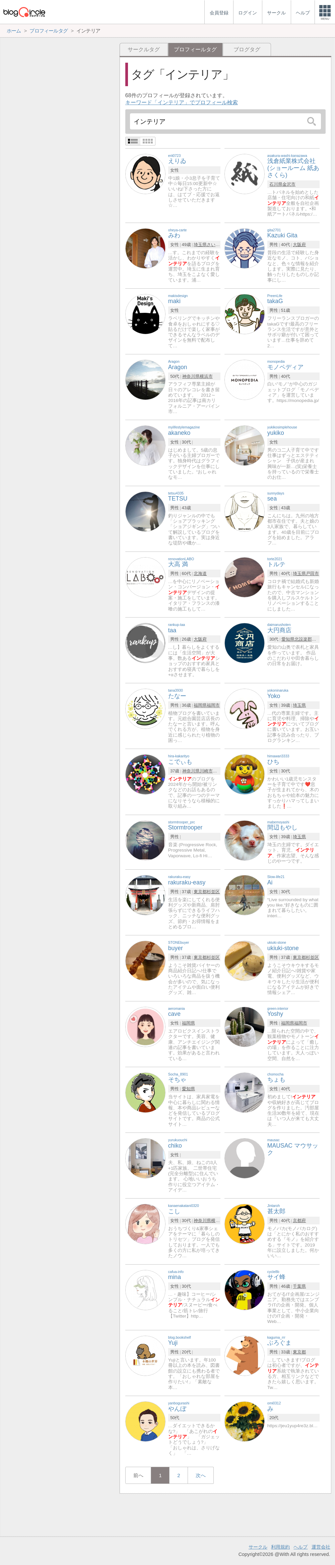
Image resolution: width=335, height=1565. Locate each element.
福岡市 (213, 705)
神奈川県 (191, 376)
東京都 (200, 891)
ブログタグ (246, 49)
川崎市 (206, 770)
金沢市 (288, 184)
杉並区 (213, 891)
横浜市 (206, 376)
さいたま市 (217, 244)
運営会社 (321, 1547)
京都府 (299, 1220)
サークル (258, 1547)
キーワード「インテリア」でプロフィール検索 (181, 102)
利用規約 (280, 1547)
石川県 (275, 184)
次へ (201, 1475)
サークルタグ (144, 49)
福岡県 (200, 705)
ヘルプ (300, 1547)
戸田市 (312, 573)
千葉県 (299, 1286)
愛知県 (287, 639)
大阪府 (299, 244)
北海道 (200, 573)
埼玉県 (200, 244)
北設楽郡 (303, 639)
